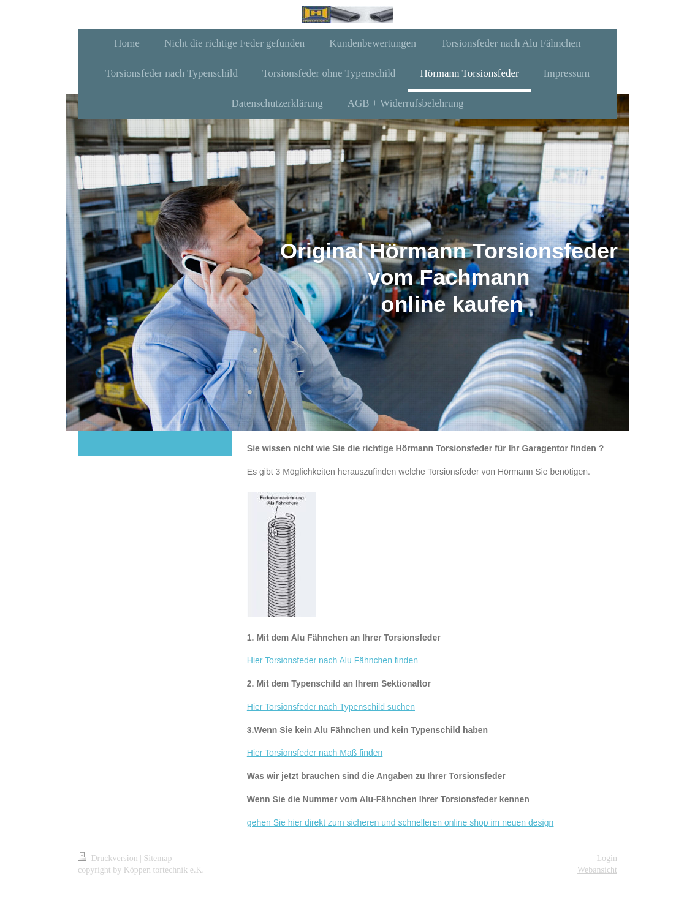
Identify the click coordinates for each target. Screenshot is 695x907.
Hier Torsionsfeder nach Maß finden (315, 753)
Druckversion (109, 858)
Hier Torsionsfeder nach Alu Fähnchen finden (332, 660)
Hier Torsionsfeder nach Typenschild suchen (331, 707)
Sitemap (158, 858)
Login (607, 858)
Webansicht (597, 870)
